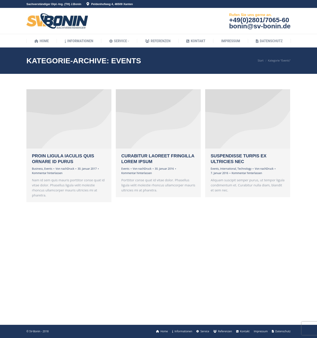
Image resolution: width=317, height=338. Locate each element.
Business (37, 169)
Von (64, 169)
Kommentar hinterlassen (47, 173)
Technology (244, 169)
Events (48, 169)
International (228, 169)
